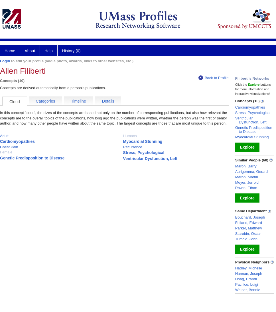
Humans (130, 136)
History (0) (71, 51)
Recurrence (132, 147)
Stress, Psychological (144, 152)
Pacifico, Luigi (246, 284)
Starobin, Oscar (248, 233)
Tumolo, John (246, 239)
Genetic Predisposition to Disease (32, 158)
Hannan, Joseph (248, 273)
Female (6, 152)
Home (10, 51)
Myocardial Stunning (143, 141)
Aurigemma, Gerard (251, 171)
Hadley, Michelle (248, 268)
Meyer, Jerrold (247, 182)
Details (108, 101)
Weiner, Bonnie (247, 290)
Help (48, 51)
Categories (45, 101)
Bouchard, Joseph (250, 217)
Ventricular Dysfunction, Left (150, 158)
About (30, 51)
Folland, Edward (248, 223)
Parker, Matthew (248, 228)
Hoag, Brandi (246, 279)
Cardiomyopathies (17, 141)
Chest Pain (9, 147)
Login (5, 61)
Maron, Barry (246, 166)
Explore (247, 147)
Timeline (78, 101)
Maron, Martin (246, 177)
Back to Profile (213, 78)
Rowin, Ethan (246, 188)
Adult (4, 136)
